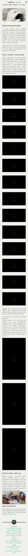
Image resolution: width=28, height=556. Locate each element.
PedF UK (8, 528)
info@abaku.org (12, 514)
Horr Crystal (18, 535)
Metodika (5, 4)
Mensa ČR (14, 528)
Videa (10, 4)
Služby (23, 4)
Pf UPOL (9, 533)
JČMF (8, 530)
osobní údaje (9, 551)
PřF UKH (19, 532)
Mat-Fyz (14, 537)
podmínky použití (17, 551)
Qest (19, 530)
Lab (20, 4)
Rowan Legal (14, 530)
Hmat (7, 535)
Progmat (12, 535)
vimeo (11, 548)
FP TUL (14, 532)
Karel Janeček (9, 541)
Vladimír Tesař (17, 541)
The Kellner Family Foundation (14, 543)
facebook (18, 547)
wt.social (16, 548)
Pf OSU (14, 533)
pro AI (14, 552)
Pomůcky (15, 4)
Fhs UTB (19, 533)
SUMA (19, 528)
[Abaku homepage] (14, 2)
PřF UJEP (8, 532)
